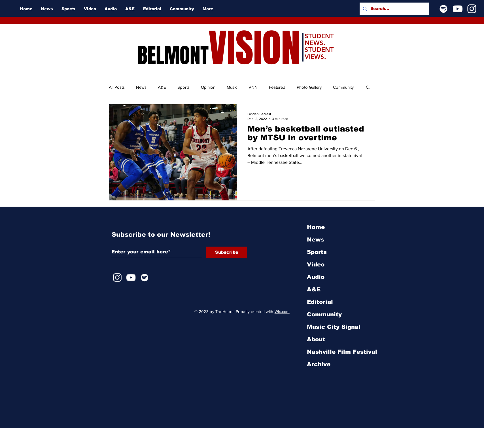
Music (232, 87)
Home (316, 227)
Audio (315, 277)
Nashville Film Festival (342, 352)
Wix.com (282, 311)
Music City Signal (333, 327)
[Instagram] (472, 9)
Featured (277, 87)
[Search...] (393, 9)
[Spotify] (443, 9)
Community (343, 87)
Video (315, 264)
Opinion (208, 87)
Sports (183, 87)
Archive (318, 364)
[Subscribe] (226, 252)
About (316, 339)
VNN (253, 87)
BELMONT (173, 55)
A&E (162, 87)
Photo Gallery (309, 87)
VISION (254, 48)
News (141, 87)
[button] (368, 88)
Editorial (320, 302)
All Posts (117, 87)
